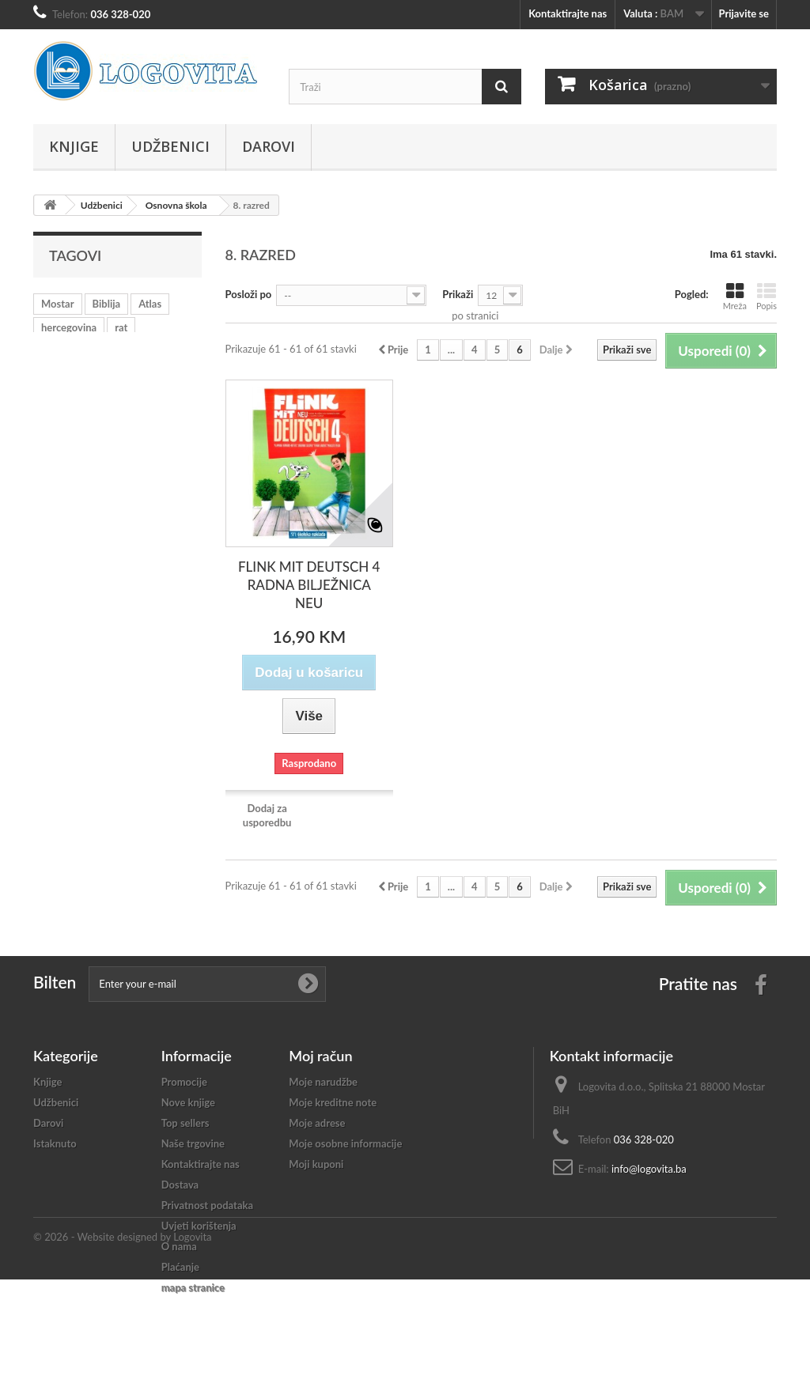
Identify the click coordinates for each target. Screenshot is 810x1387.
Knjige (74, 146)
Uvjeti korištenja (199, 1225)
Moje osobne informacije (345, 1143)
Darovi (268, 146)
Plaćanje (180, 1266)
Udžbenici (170, 146)
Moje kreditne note (333, 1102)
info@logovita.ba (649, 1168)
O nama (179, 1246)
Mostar (57, 303)
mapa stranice (193, 1287)
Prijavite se (743, 13)
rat (121, 327)
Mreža (735, 296)
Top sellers (185, 1123)
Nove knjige (188, 1102)
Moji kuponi (316, 1164)
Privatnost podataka (207, 1205)
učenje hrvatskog (80, 351)
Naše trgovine (193, 1143)
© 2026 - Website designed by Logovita (122, 1344)
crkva (96, 374)
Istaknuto (55, 1143)
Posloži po (248, 294)
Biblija (107, 303)
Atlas (149, 303)
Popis (766, 296)
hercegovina (69, 327)
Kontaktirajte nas (567, 13)
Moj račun (320, 1055)
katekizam (150, 374)
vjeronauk (159, 351)
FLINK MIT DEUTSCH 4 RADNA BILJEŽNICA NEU (309, 584)
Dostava (180, 1184)
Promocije (184, 1081)
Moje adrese (317, 1123)
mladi (53, 374)
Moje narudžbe (323, 1081)
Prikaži (457, 294)
